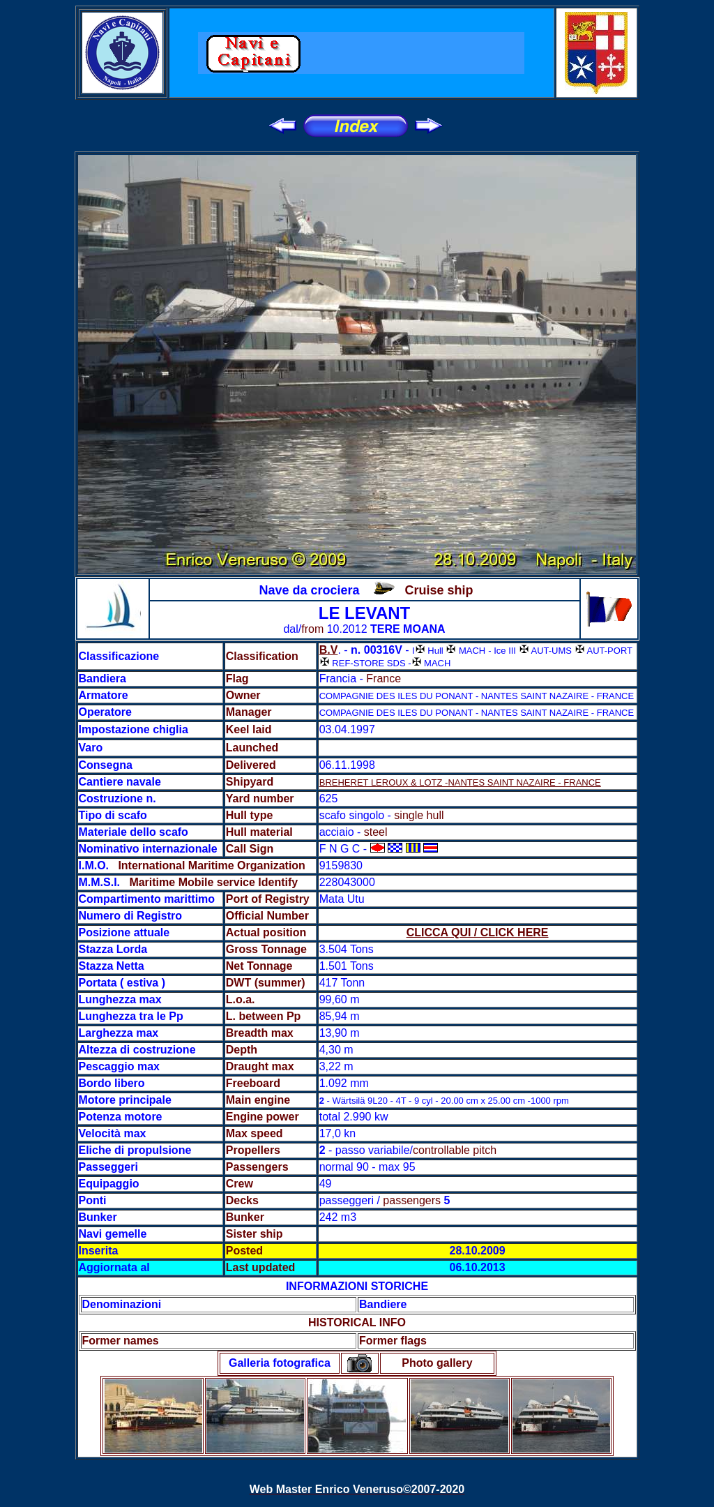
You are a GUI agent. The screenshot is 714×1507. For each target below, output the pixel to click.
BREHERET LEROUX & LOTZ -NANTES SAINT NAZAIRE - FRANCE (460, 782)
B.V (328, 650)
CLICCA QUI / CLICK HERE (478, 932)
